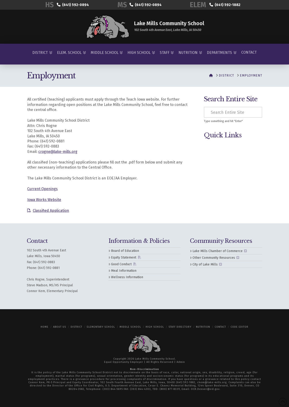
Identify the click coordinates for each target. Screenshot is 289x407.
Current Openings (42, 189)
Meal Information (122, 271)
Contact (220, 326)
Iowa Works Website (44, 199)
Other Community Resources (212, 258)
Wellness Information (125, 277)
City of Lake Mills (204, 264)
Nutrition (203, 326)
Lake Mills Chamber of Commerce (216, 251)
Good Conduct (120, 264)
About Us (59, 326)
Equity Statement (122, 257)
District (76, 326)
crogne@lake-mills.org (57, 151)
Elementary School (101, 326)
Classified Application (51, 210)
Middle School (130, 326)
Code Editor (239, 326)
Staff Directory (180, 326)
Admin (181, 362)
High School (155, 326)
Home (44, 326)
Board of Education (123, 251)
